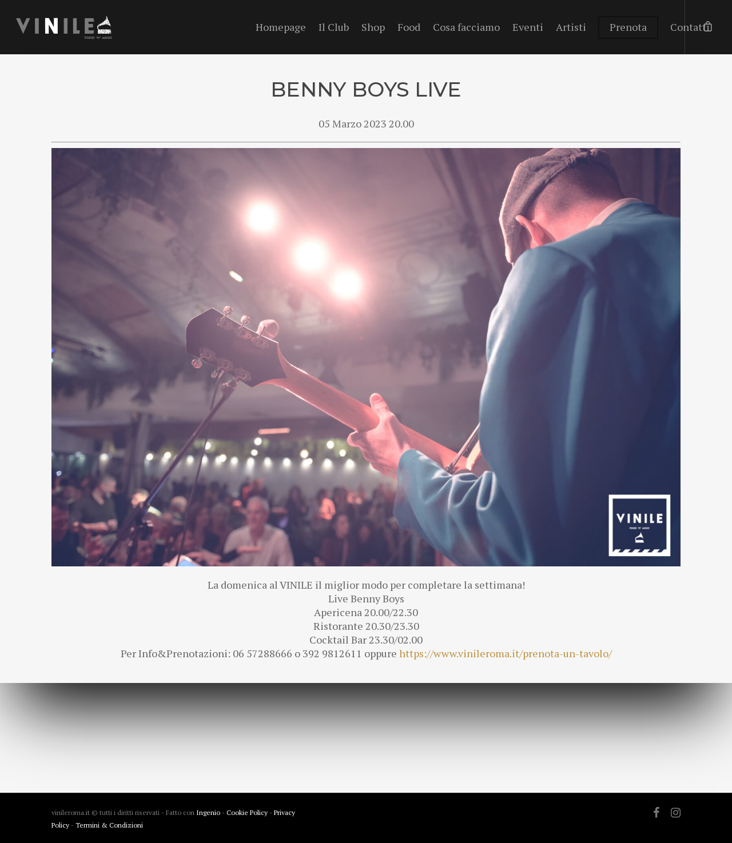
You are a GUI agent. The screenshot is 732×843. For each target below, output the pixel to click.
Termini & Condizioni (109, 825)
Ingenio (208, 812)
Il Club (334, 27)
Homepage (281, 27)
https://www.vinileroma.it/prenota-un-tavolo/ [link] (505, 653)
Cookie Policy (247, 812)
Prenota (628, 27)
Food (408, 27)
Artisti (571, 27)
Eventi (527, 27)
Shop (373, 27)
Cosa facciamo (466, 27)
